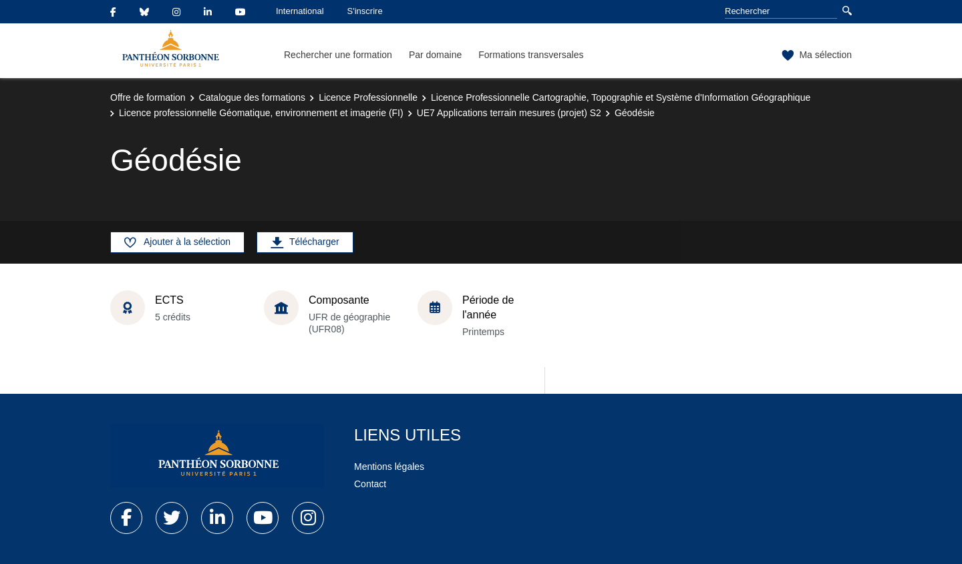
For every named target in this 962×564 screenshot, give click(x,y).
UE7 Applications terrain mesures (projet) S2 (509, 112)
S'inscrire (365, 11)
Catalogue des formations (252, 97)
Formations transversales (530, 54)
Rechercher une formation (338, 54)
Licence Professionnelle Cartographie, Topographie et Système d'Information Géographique (620, 97)
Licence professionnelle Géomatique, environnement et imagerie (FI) (261, 112)
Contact (370, 484)
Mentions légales (389, 466)
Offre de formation (148, 97)
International (300, 11)
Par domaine (435, 54)
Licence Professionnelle (368, 97)
